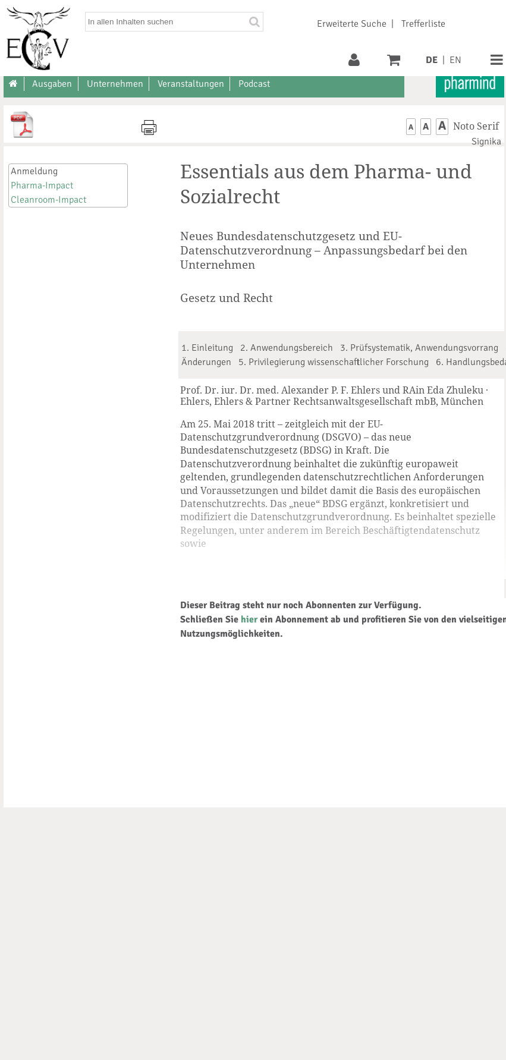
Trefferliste (423, 24)
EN (455, 60)
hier (249, 619)
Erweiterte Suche (351, 24)
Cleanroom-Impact (48, 200)
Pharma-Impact (42, 185)
